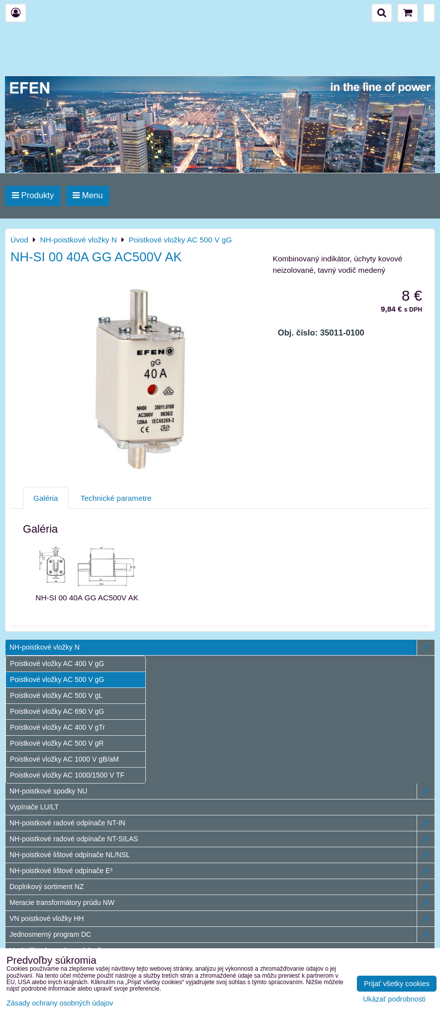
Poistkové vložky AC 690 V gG (57, 711)
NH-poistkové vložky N (222, 647)
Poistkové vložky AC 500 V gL (56, 695)
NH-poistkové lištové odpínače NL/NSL (222, 855)
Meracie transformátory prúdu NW (222, 902)
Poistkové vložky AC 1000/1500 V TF (67, 775)
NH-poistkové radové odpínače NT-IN (222, 823)
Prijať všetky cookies (397, 984)
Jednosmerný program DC (222, 934)
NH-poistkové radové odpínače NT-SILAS (222, 839)
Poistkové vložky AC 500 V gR (57, 743)
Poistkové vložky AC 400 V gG (57, 664)
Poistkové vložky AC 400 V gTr (57, 727)
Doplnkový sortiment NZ (222, 887)
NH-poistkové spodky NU (222, 791)
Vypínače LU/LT (34, 807)
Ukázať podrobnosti (394, 999)
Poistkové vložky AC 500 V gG (57, 679)
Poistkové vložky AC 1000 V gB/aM (64, 759)
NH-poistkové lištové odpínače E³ (222, 871)
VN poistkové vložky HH (222, 918)
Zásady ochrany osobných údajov (59, 1003)
